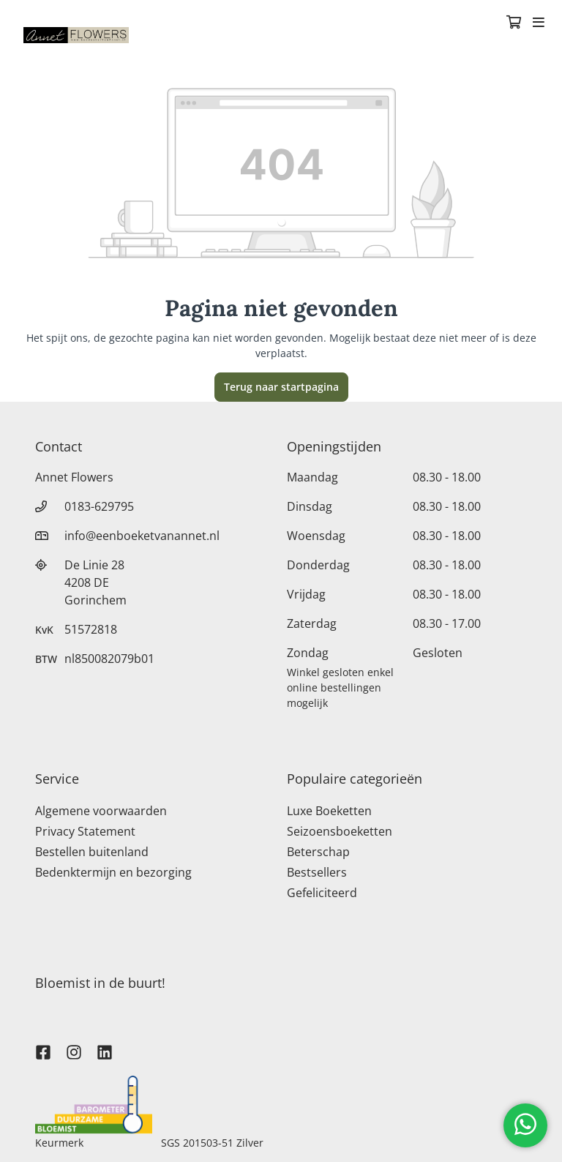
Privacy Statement (85, 831)
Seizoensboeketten (339, 831)
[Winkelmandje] (514, 23)
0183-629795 (99, 506)
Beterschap (318, 852)
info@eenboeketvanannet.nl (142, 536)
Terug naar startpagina (281, 387)
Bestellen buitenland (92, 852)
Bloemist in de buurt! (100, 983)
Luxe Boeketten (329, 811)
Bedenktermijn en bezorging (113, 872)
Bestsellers (317, 872)
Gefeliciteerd (322, 893)
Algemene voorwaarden (101, 811)
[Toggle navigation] (538, 23)
